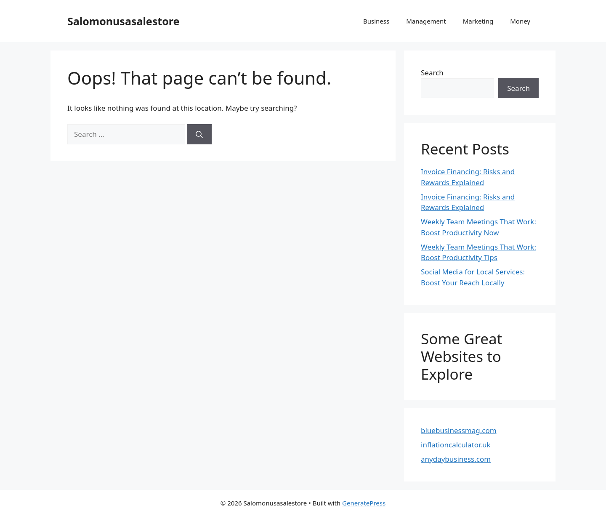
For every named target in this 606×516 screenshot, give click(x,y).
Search (432, 72)
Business (376, 21)
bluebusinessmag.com (459, 430)
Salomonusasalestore (123, 21)
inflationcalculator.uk (456, 445)
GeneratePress (363, 503)
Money (520, 21)
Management (426, 21)
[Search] (199, 134)
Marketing (478, 21)
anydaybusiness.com (456, 459)
